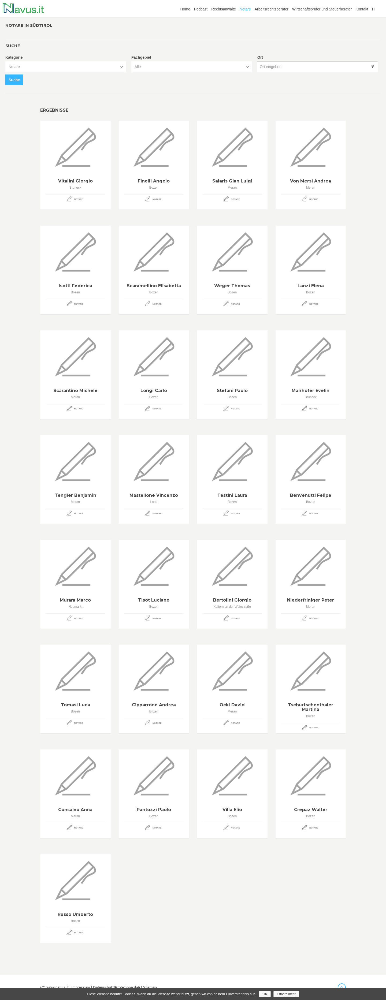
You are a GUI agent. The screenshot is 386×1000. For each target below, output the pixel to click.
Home (185, 9)
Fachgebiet (141, 57)
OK (264, 994)
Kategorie (14, 57)
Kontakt (361, 9)
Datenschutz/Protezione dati (116, 987)
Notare (245, 9)
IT (373, 9)
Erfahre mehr (286, 994)
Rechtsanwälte (223, 9)
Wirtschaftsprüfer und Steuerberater (322, 9)
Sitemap (150, 987)
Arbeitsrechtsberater (271, 9)
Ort (260, 57)
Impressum (80, 987)
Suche (14, 80)
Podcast (201, 9)
